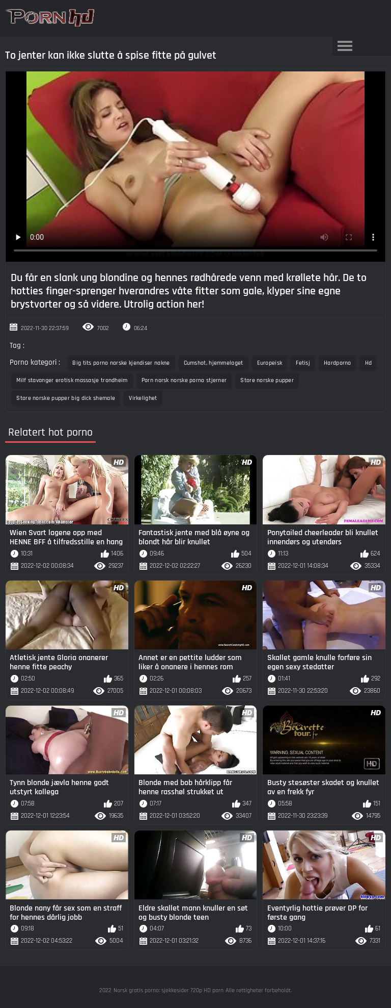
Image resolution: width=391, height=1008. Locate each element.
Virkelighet (143, 398)
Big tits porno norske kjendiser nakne (121, 363)
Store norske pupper (267, 380)
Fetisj (303, 363)
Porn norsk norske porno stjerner (184, 380)
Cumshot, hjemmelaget (213, 363)
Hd (368, 363)
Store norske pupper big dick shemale (65, 398)
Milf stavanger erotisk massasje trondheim (71, 380)
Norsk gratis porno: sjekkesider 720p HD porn (169, 990)
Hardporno (337, 363)
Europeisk (270, 363)
